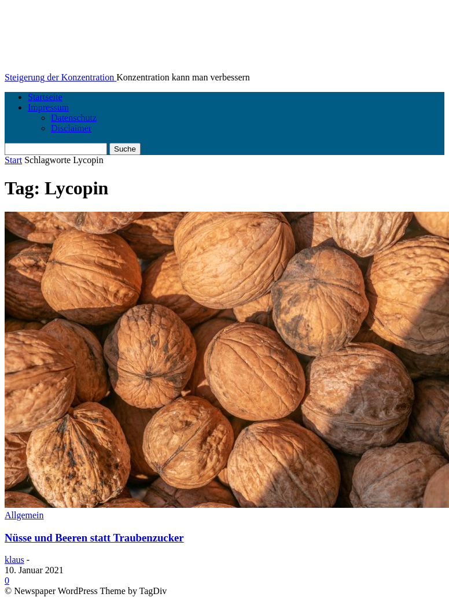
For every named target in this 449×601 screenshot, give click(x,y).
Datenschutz (74, 118)
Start (13, 160)
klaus (14, 560)
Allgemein (24, 515)
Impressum (48, 107)
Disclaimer (71, 128)
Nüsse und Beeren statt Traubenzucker (94, 538)
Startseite (45, 97)
